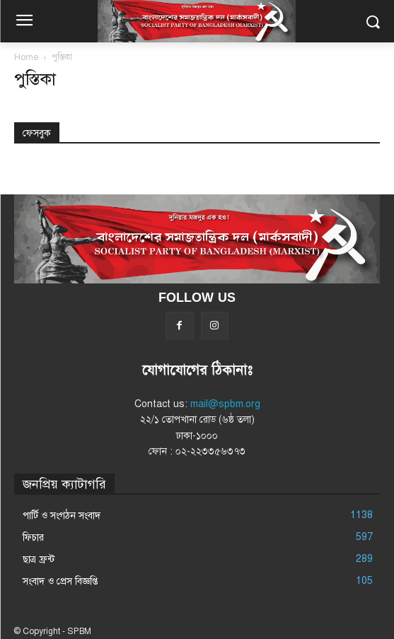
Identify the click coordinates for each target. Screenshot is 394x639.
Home (26, 57)
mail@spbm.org (225, 404)
